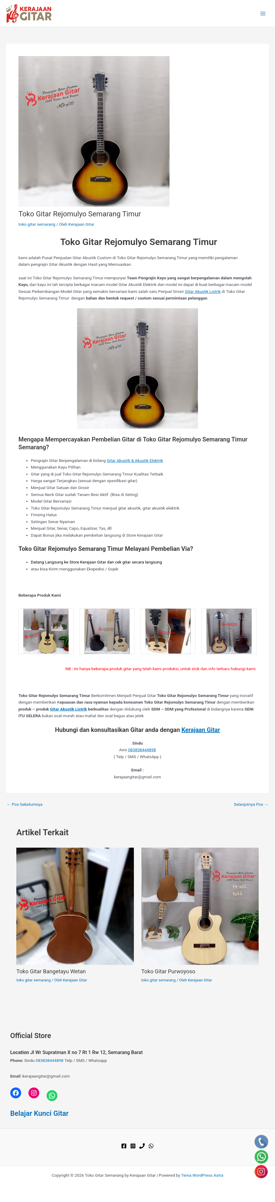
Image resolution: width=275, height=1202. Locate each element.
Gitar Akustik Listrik (203, 291)
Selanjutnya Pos (251, 804)
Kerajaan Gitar (201, 729)
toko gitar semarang (36, 224)
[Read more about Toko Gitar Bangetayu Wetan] (75, 905)
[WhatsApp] (151, 1146)
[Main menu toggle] (263, 13)
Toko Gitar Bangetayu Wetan (51, 971)
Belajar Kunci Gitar (39, 1113)
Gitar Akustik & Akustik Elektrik (135, 460)
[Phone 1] (142, 1146)
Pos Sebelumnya (24, 804)
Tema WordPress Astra (202, 1175)
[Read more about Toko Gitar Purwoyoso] (200, 905)
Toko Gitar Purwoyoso (168, 971)
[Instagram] (133, 1146)
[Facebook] (124, 1146)
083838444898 (142, 749)
